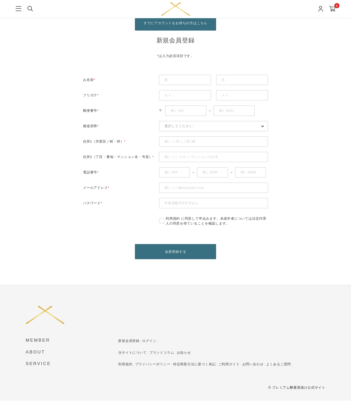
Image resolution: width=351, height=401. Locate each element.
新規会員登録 (129, 341)
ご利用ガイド (229, 365)
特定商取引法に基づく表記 (194, 365)
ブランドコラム (161, 353)
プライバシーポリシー (153, 365)
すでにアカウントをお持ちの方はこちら (175, 23)
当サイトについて (132, 353)
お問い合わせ (253, 365)
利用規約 (173, 219)
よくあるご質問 (278, 365)
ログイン (149, 341)
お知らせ (184, 353)
